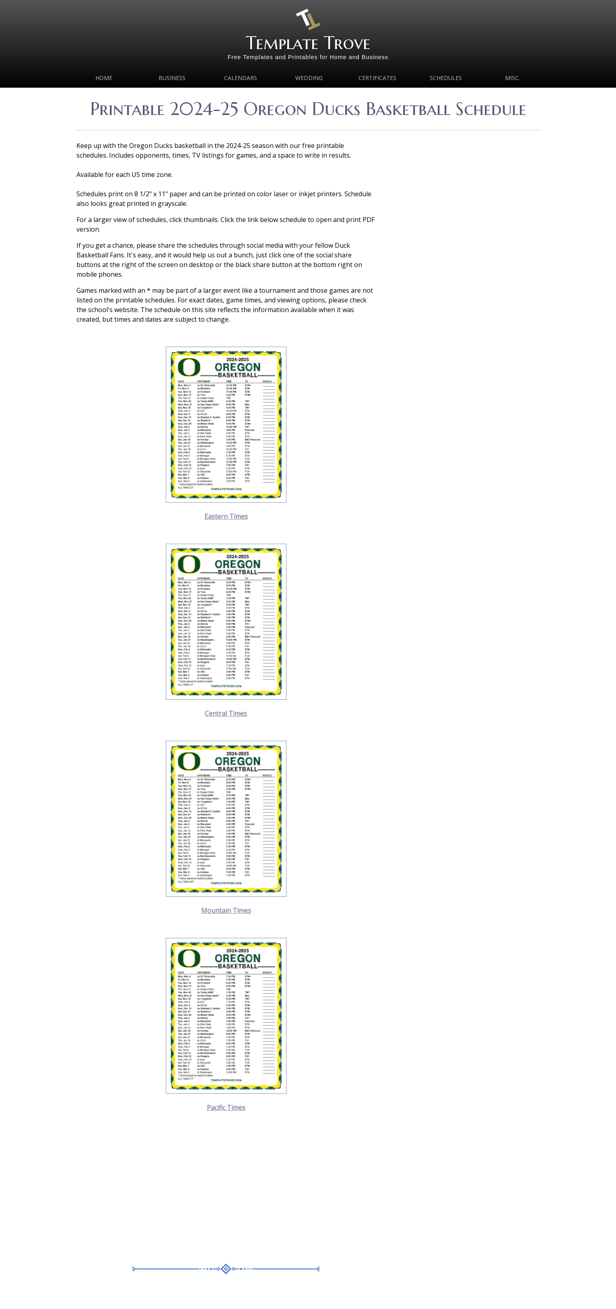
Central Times (226, 713)
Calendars (240, 78)
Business (172, 78)
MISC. (512, 78)
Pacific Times (226, 1107)
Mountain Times (226, 910)
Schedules (446, 78)
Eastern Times (226, 516)
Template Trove (308, 43)
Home (103, 78)
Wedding (309, 78)
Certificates (377, 78)
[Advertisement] (226, 1191)
